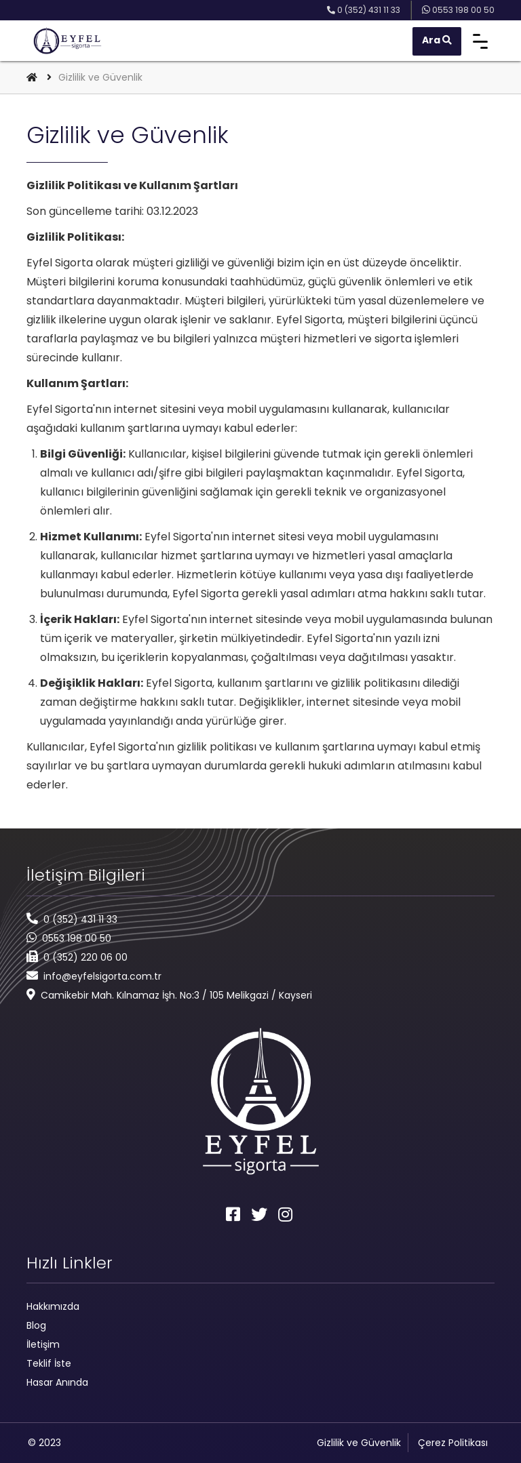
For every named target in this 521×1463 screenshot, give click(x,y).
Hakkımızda (52, 1306)
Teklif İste (48, 1363)
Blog (36, 1325)
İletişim (43, 1344)
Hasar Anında (57, 1382)
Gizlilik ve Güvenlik (359, 1442)
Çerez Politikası (453, 1442)
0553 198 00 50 (76, 938)
